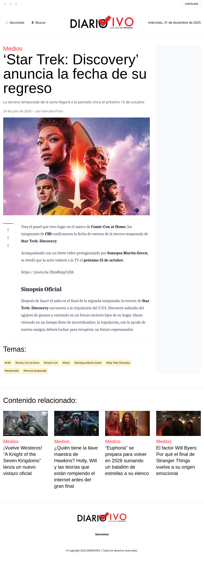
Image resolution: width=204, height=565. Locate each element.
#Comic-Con (51, 362)
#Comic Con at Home (27, 362)
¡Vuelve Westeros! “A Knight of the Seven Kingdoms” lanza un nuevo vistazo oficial (22, 460)
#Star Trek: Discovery (118, 362)
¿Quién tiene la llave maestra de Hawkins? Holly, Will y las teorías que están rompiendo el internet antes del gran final (76, 467)
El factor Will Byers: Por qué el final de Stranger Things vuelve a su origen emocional (177, 460)
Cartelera (191, 4)
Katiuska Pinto (52, 111)
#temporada (12, 370)
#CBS (8, 362)
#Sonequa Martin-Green (88, 362)
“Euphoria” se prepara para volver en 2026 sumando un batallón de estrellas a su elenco (127, 460)
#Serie (66, 362)
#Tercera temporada (35, 370)
